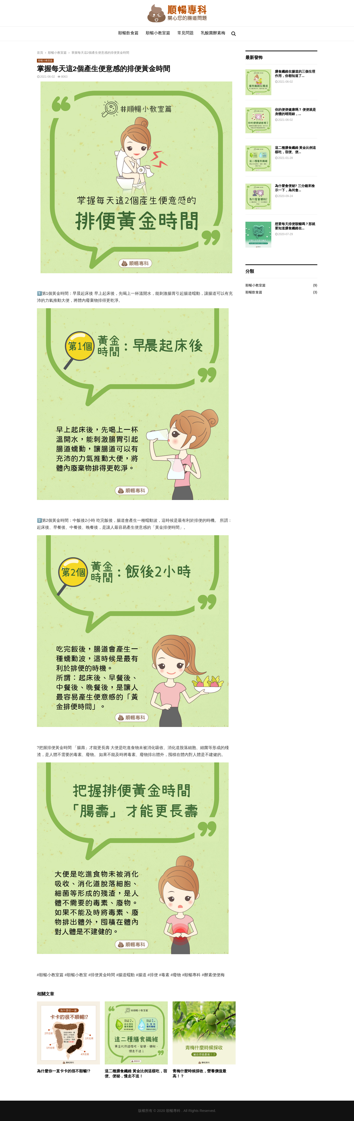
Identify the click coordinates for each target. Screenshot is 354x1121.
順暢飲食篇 (128, 33)
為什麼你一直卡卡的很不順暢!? (63, 1071)
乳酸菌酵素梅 (213, 33)
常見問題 (185, 33)
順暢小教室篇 (158, 33)
